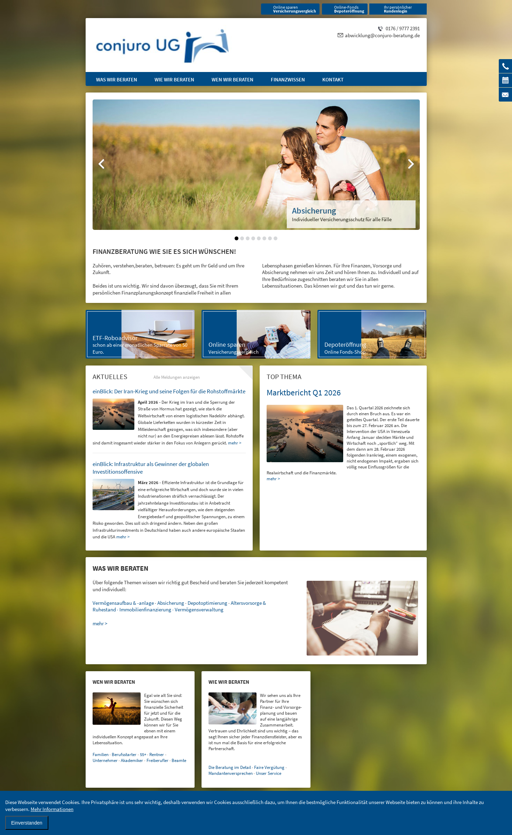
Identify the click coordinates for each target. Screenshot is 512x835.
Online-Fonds (349, 9)
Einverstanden (26, 823)
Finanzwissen (288, 79)
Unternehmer (105, 760)
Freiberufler (157, 760)
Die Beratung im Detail (229, 767)
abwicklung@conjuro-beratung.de (382, 35)
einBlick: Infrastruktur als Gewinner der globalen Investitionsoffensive (151, 467)
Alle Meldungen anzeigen (176, 377)
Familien (101, 754)
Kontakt (333, 79)
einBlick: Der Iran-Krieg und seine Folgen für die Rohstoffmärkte (169, 391)
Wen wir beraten (232, 79)
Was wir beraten (116, 79)
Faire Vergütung (269, 767)
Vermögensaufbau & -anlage (123, 603)
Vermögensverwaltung (199, 609)
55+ (143, 754)
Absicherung (170, 603)
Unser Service (268, 773)
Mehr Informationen (52, 809)
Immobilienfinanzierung (145, 609)
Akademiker (132, 760)
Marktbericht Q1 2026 (304, 392)
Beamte (179, 760)
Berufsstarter (124, 754)
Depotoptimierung (207, 603)
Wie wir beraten (174, 79)
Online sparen (294, 9)
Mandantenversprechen (230, 773)
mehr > (273, 479)
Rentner (156, 754)
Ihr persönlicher (398, 9)
